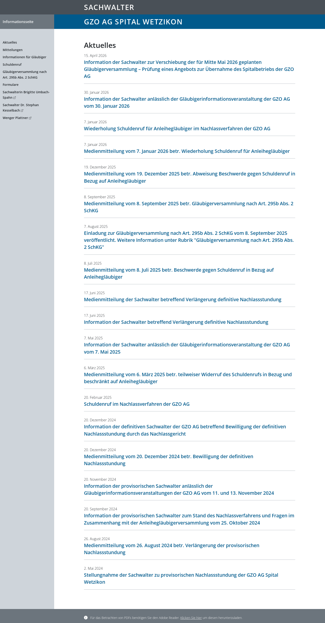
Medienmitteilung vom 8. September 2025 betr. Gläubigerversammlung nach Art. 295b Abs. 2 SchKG (188, 207)
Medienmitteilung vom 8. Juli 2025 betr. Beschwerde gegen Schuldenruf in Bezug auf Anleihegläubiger (179, 273)
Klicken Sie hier (191, 618)
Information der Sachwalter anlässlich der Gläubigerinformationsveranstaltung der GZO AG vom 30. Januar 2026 (187, 102)
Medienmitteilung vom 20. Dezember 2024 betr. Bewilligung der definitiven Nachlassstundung (168, 460)
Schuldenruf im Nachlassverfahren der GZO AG (137, 404)
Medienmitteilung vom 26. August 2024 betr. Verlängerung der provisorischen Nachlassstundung (171, 548)
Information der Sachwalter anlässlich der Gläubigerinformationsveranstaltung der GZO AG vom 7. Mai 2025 (187, 348)
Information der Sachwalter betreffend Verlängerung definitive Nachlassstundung (176, 322)
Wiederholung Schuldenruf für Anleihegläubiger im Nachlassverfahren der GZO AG (177, 128)
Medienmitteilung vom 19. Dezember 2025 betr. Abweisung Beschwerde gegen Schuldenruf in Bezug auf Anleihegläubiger (189, 177)
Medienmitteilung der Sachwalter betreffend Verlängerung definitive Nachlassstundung (182, 299)
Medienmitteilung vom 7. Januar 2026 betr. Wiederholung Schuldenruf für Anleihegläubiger (187, 151)
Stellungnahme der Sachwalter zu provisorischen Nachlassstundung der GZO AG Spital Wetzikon (181, 578)
